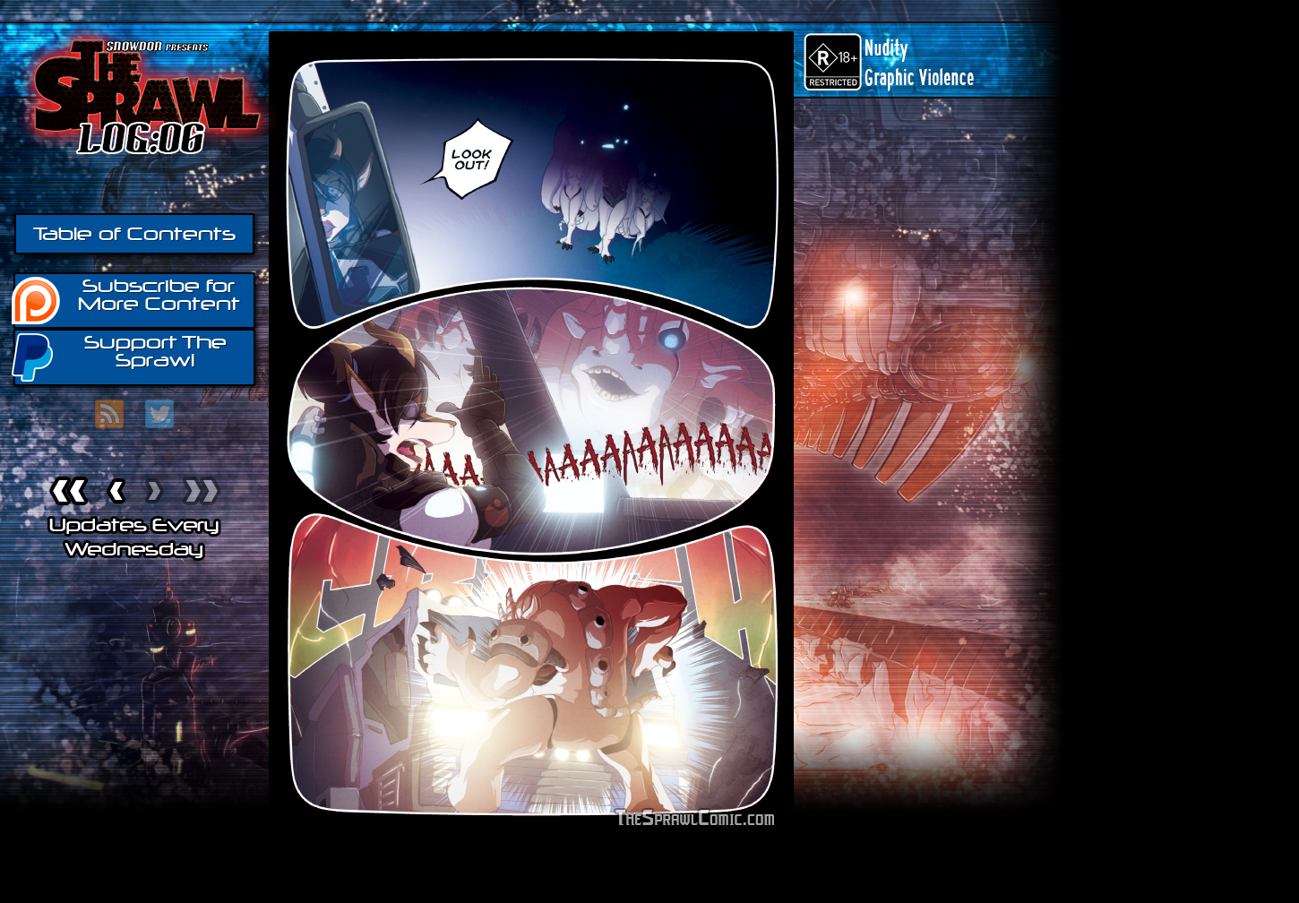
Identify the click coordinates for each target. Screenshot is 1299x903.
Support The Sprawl (120, 356)
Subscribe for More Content (126, 299)
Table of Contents (134, 233)
